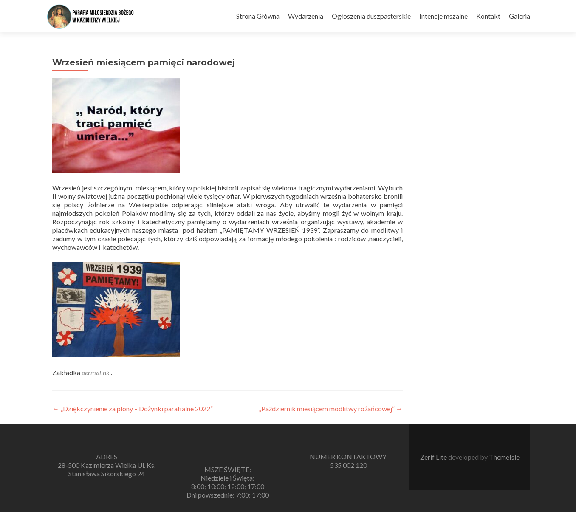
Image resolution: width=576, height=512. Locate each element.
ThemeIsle (504, 457)
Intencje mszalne (443, 16)
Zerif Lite (434, 457)
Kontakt (488, 16)
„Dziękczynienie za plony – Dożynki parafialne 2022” (132, 409)
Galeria (519, 16)
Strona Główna (258, 16)
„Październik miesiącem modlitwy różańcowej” (331, 409)
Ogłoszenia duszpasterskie (371, 16)
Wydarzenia (305, 16)
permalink (96, 372)
